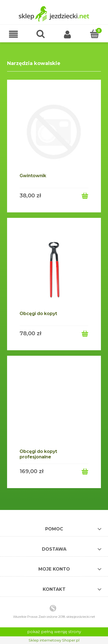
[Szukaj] (40, 34)
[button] (13, 35)
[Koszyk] (94, 34)
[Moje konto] (67, 35)
